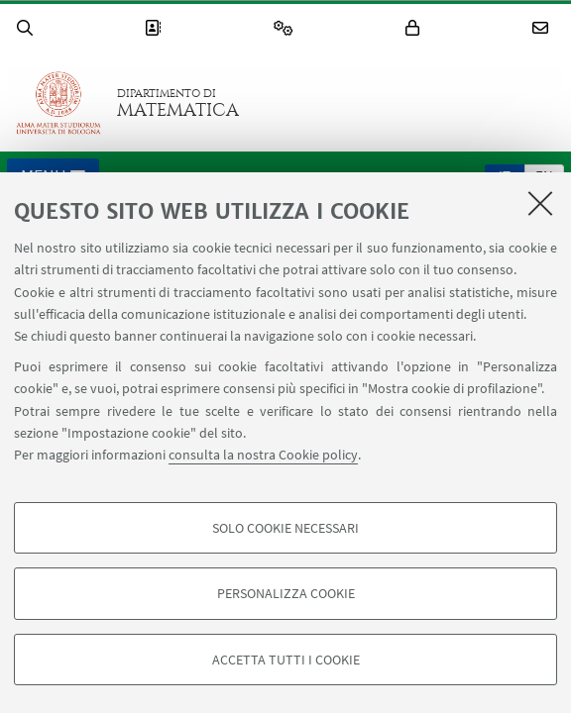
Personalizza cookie (286, 593)
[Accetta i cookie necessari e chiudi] (540, 203)
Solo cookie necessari (285, 528)
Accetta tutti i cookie (286, 659)
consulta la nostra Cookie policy (263, 454)
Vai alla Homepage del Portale (58, 103)
